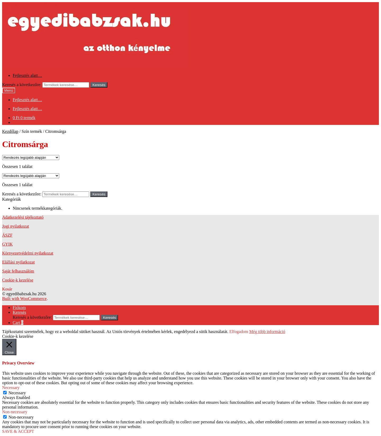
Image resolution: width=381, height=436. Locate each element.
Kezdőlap (10, 131)
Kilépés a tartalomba (57, 4)
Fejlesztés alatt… (27, 75)
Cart (18, 322)
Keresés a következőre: (21, 84)
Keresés (98, 85)
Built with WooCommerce (24, 298)
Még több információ (267, 331)
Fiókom (19, 307)
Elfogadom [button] (238, 331)
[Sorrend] (30, 157)
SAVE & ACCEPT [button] (18, 431)
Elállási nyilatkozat (18, 262)
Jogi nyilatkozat (15, 226)
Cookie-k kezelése (17, 280)
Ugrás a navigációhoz (20, 4)
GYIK (7, 244)
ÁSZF (7, 235)
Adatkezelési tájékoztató (23, 217)
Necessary (17, 393)
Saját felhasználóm (18, 271)
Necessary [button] (11, 387)
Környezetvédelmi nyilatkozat (27, 253)
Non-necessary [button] (14, 412)
